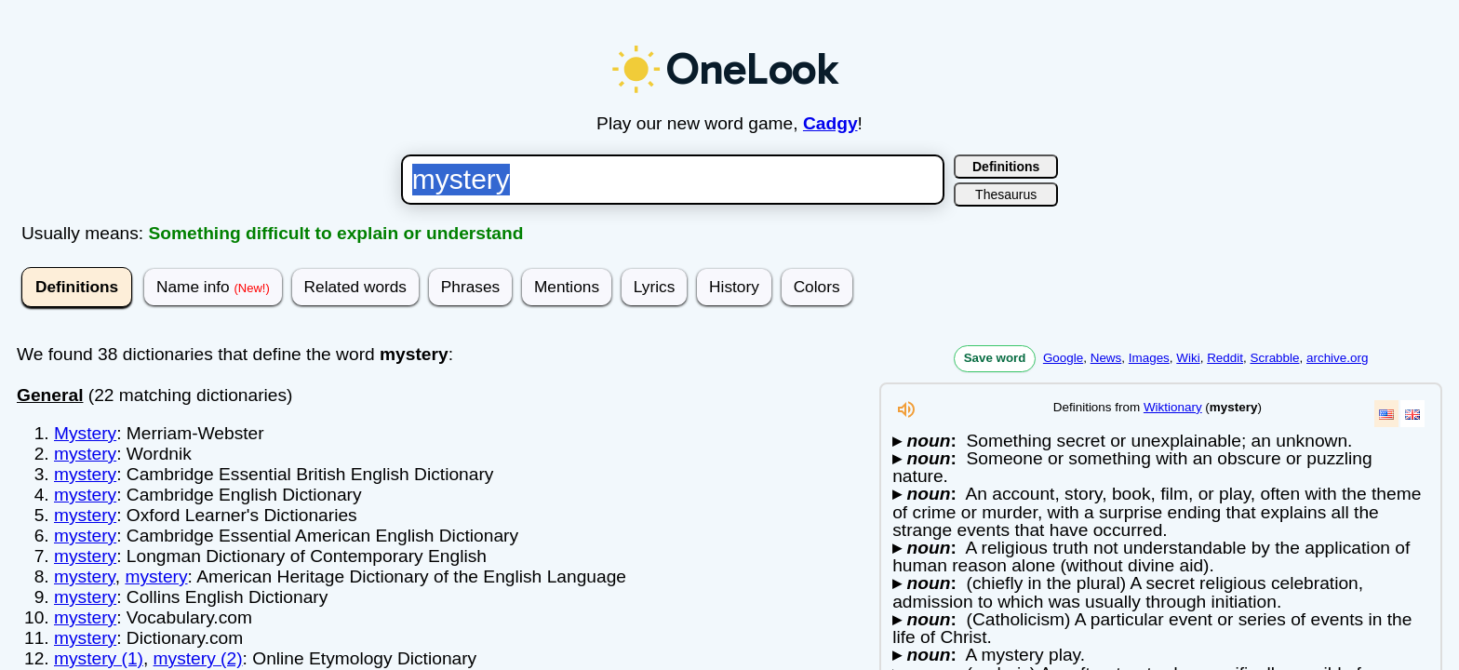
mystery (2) (198, 658)
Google (1063, 358)
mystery (85, 453)
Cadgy (830, 123)
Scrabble (1274, 358)
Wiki (1187, 358)
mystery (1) (98, 658)
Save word (995, 358)
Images (1149, 358)
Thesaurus (1006, 194)
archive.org (1337, 358)
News (1106, 358)
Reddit (1225, 358)
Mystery (85, 433)
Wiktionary (1173, 407)
